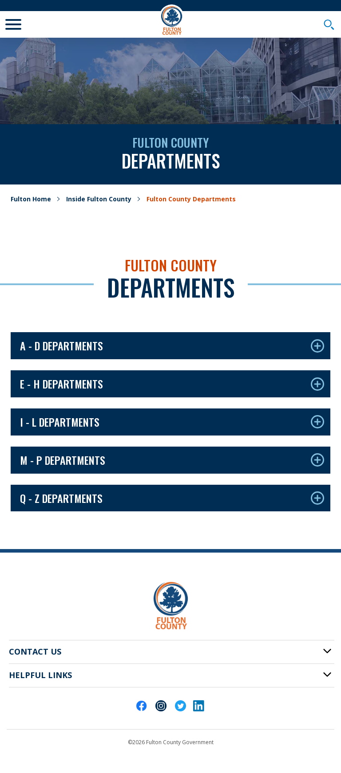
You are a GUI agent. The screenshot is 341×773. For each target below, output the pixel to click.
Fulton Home (31, 199)
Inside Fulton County (98, 199)
